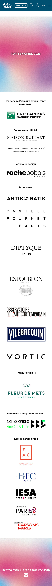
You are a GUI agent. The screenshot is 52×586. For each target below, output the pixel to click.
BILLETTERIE (21, 5)
